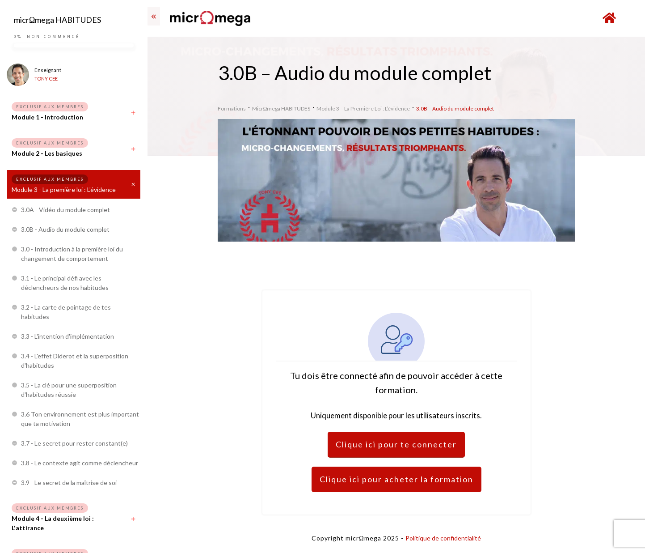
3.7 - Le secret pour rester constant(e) (74, 443)
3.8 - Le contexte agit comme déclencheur (79, 463)
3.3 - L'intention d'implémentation (67, 336)
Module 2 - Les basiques (47, 153)
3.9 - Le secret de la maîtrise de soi (69, 482)
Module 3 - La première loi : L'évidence (64, 189)
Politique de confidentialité (443, 538)
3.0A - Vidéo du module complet (65, 209)
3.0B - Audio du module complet (65, 229)
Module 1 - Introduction (47, 117)
